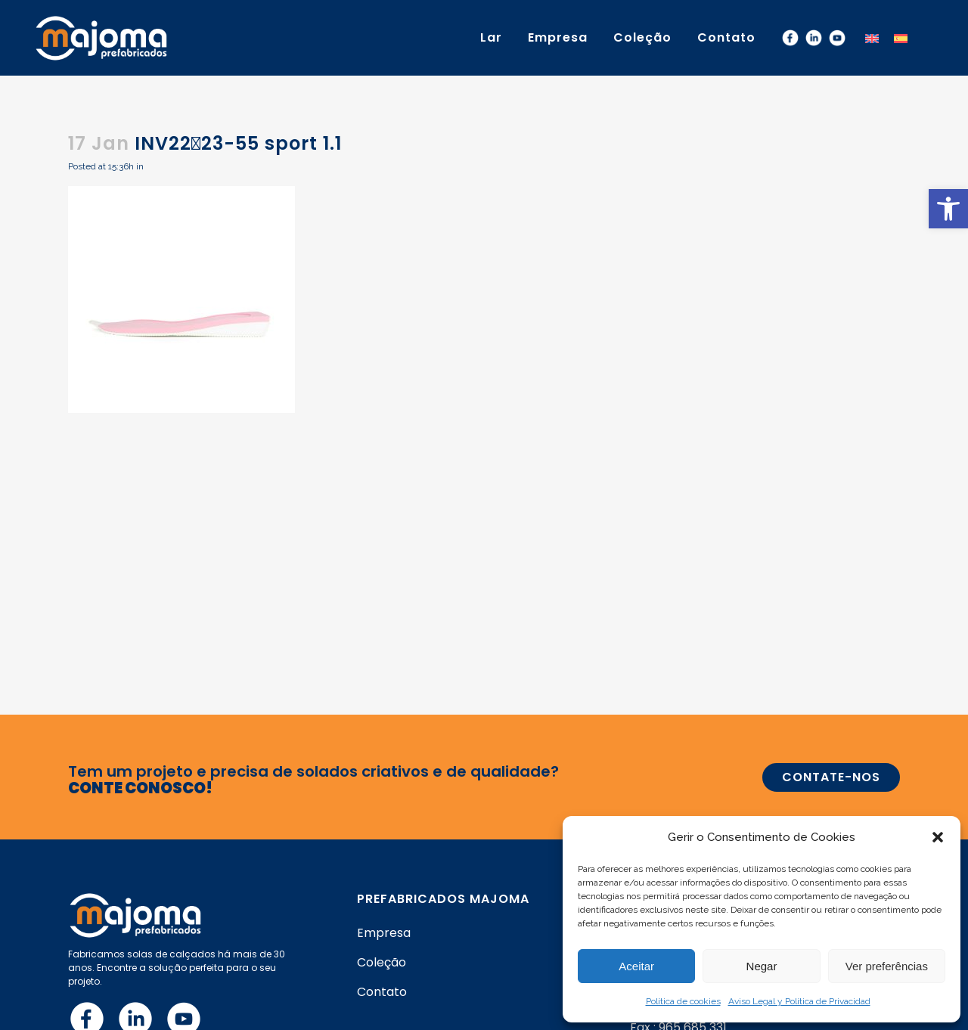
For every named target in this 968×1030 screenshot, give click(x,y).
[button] (948, 208)
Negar (761, 966)
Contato (382, 992)
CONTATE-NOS (831, 777)
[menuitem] (872, 37)
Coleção (381, 962)
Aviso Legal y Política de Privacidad (799, 1001)
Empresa (384, 933)
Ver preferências (886, 966)
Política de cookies (683, 1001)
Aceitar (636, 966)
